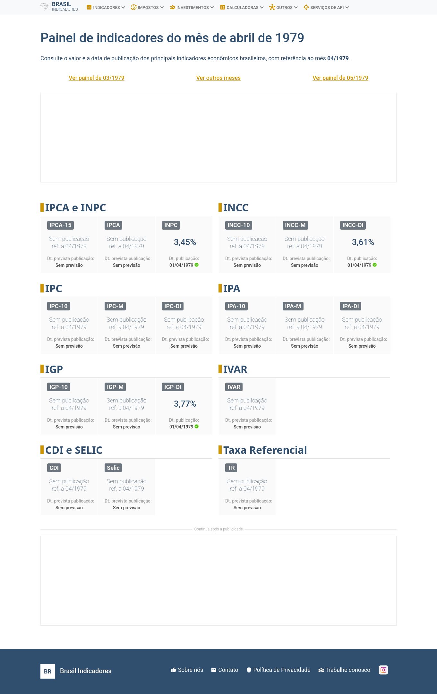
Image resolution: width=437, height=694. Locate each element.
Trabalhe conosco (348, 670)
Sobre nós (190, 670)
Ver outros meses (218, 78)
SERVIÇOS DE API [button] (326, 7)
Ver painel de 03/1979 (96, 78)
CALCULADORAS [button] (241, 7)
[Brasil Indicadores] (75, 671)
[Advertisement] (218, 137)
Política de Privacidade (282, 670)
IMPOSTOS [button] (147, 7)
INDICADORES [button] (105, 7)
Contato (228, 670)
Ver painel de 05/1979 (340, 78)
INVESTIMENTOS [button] (191, 7)
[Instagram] (383, 669)
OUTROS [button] (283, 7)
